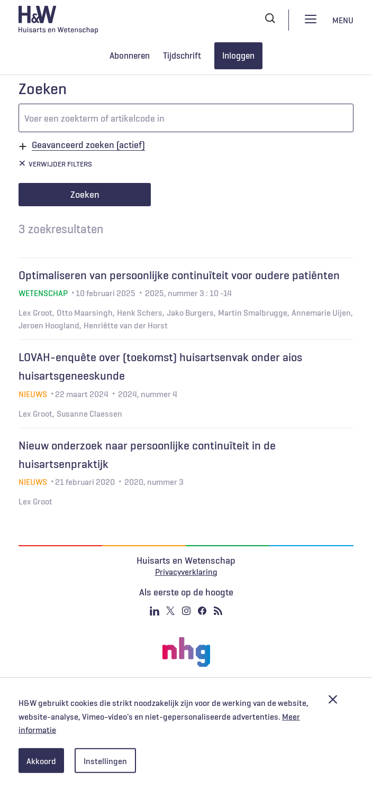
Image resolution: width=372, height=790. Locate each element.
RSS (218, 610)
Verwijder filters (60, 164)
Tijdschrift (182, 55)
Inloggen (238, 55)
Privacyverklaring (186, 571)
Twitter (170, 610)
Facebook (202, 610)
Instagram (186, 610)
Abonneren (130, 55)
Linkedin (154, 610)
